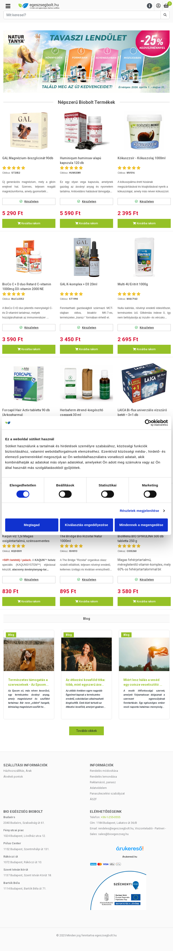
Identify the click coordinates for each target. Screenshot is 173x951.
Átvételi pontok (13, 776)
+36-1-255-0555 (110, 817)
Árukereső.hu (129, 856)
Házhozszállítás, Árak (17, 770)
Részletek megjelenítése (139, 511)
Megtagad (32, 525)
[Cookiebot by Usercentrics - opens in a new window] (148, 422)
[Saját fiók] (158, 6)
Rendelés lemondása (103, 776)
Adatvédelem (98, 788)
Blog (11, 634)
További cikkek (86, 731)
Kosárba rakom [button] (29, 223)
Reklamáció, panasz (103, 782)
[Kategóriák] (8, 6)
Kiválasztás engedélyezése (86, 525)
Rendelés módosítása (104, 770)
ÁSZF (93, 799)
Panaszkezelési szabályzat (107, 793)
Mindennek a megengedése (141, 525)
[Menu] (149, 6)
